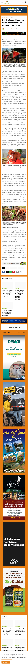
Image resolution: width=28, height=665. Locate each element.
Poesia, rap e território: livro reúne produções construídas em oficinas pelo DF (7, 292)
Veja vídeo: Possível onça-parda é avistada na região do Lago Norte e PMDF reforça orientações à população (20, 294)
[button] (2, 2)
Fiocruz (11, 267)
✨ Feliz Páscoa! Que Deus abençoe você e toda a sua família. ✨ (7, 312)
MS (18, 267)
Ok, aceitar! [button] (5, 662)
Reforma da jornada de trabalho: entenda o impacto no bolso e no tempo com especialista (20, 631)
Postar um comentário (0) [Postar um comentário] (14, 327)
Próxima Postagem (21, 332)
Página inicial (5, 17)
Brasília (11, 17)
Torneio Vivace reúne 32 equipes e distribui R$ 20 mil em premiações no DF (7, 649)
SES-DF (22, 267)
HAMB (15, 267)
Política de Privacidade (6, 659)
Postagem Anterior (6, 332)
